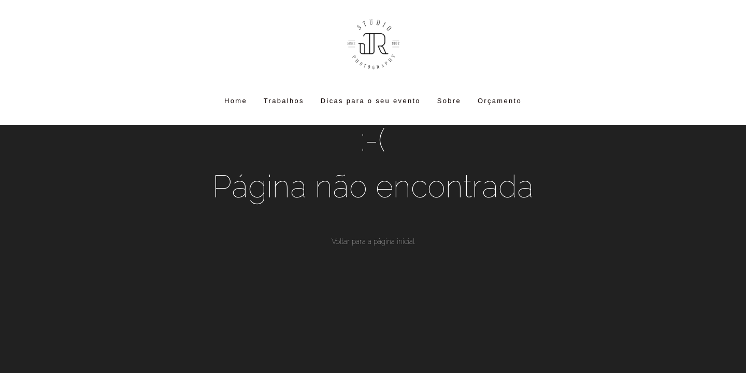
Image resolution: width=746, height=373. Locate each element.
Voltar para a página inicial (373, 241)
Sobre (449, 101)
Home (235, 101)
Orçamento (500, 101)
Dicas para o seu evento (371, 101)
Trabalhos (284, 101)
